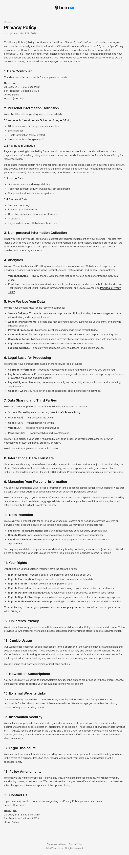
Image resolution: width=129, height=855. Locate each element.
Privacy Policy (75, 844)
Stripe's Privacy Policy (106, 155)
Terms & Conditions (56, 844)
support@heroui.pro (15, 98)
